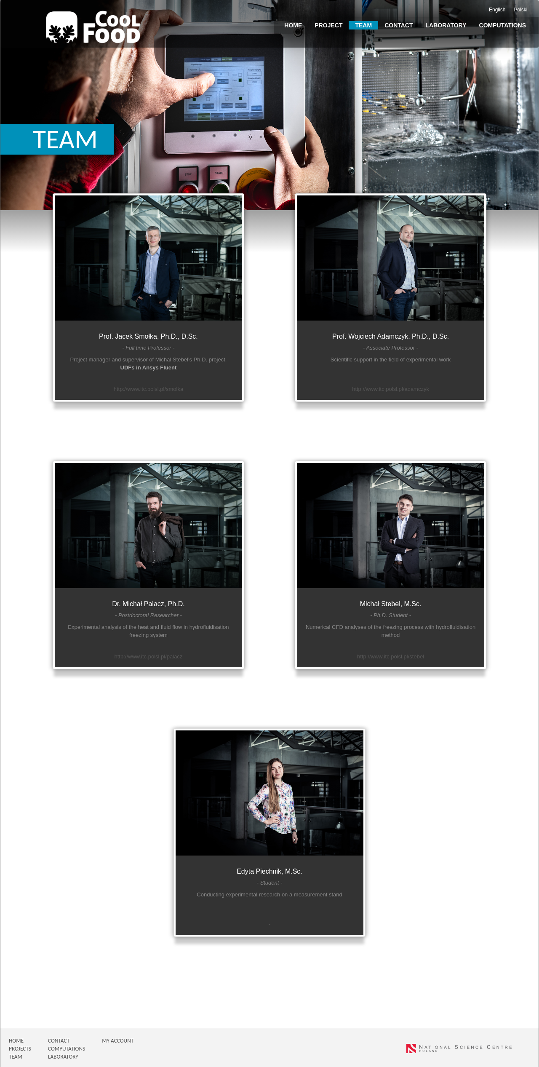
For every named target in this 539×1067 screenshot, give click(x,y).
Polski (520, 10)
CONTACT (58, 1040)
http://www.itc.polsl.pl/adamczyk (390, 389)
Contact (398, 25)
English (497, 10)
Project (328, 25)
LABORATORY (63, 1056)
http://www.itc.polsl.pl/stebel (390, 656)
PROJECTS (20, 1048)
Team (363, 25)
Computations (502, 25)
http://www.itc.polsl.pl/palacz (149, 656)
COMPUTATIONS (66, 1048)
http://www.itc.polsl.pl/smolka (148, 389)
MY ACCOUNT (117, 1040)
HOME (16, 1040)
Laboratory (446, 25)
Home (293, 25)
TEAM (15, 1056)
